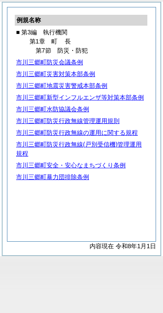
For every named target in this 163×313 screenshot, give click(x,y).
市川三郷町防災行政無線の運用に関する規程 (77, 132)
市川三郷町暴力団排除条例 (52, 176)
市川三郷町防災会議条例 (49, 62)
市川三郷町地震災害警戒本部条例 (61, 85)
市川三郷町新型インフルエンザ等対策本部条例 (80, 97)
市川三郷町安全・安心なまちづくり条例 (71, 165)
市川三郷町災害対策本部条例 (55, 73)
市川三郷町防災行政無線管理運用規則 (68, 120)
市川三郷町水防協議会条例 (52, 109)
